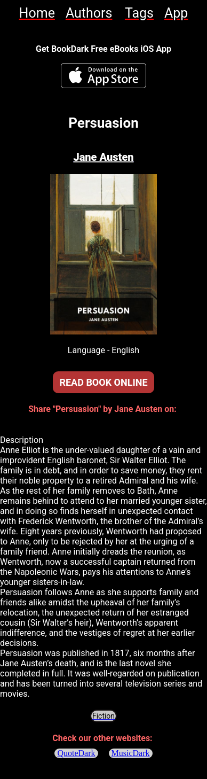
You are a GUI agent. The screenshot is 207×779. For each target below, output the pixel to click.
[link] (37, 13)
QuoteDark (76, 753)
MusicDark (131, 753)
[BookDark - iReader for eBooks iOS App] (103, 75)
